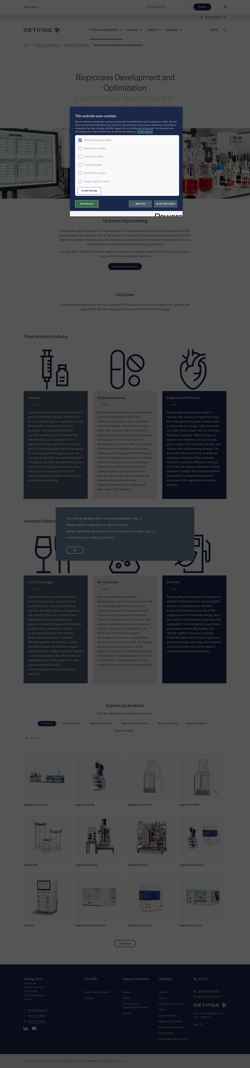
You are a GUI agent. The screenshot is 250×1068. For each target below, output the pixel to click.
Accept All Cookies (165, 203)
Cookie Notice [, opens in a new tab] (145, 131)
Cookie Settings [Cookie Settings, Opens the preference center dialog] (89, 190)
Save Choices (86, 203)
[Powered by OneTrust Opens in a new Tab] (167, 214)
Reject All (140, 203)
